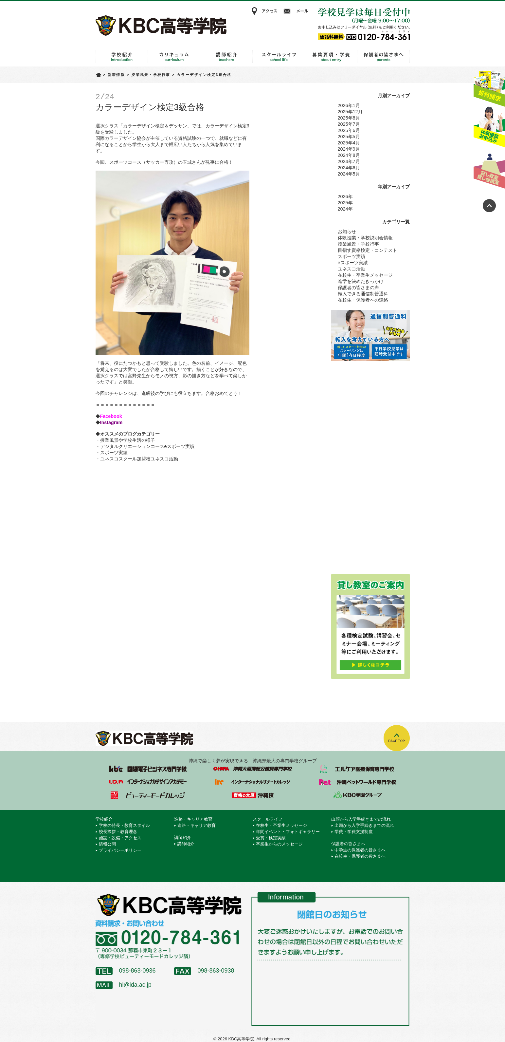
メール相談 (297, 11)
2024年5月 (349, 174)
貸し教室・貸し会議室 (489, 168)
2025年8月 (349, 118)
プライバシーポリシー (120, 850)
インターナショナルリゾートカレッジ (253, 782)
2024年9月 (349, 149)
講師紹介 (226, 56)
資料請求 (489, 86)
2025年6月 (349, 130)
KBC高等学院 (161, 25)
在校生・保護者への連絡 (363, 300)
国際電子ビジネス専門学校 (148, 769)
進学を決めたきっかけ (361, 281)
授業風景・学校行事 (150, 75)
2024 (343, 209)
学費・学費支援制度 (353, 831)
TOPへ (397, 738)
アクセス (264, 11)
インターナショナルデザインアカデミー (148, 782)
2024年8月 (349, 155)
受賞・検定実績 (271, 837)
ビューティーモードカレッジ (148, 795)
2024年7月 (349, 161)
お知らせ (347, 231)
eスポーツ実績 (353, 262)
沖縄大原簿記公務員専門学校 (253, 769)
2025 (343, 202)
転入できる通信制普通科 (363, 293)
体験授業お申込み (489, 127)
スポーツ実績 (114, 452)
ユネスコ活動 (351, 268)
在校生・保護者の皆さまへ (360, 856)
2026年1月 (349, 105)
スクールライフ (279, 56)
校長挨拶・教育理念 (118, 831)
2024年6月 (349, 167)
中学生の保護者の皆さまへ (360, 849)
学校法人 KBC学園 (357, 795)
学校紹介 (122, 56)
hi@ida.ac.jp (135, 984)
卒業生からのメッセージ (279, 844)
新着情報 (116, 75)
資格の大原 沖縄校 (253, 795)
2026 (343, 196)
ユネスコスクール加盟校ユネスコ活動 (139, 458)
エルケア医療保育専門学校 (357, 769)
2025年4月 (349, 142)
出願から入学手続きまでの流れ (331, 56)
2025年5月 (349, 136)
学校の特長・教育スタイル (124, 825)
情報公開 (107, 844)
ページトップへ (489, 205)
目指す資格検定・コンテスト (367, 250)
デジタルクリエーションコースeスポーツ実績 (147, 446)
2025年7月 (349, 124)
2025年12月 (350, 111)
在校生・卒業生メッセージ (365, 275)
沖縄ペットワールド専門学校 (357, 782)
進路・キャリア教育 (174, 56)
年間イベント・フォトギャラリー (288, 831)
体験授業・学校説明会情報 (365, 237)
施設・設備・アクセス (120, 837)
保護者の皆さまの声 (358, 287)
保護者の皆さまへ (383, 56)
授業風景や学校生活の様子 (127, 440)
